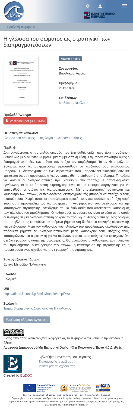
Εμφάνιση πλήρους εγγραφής (27, 320)
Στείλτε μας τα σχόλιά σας (56, 366)
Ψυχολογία (45, 138)
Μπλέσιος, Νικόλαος (73, 103)
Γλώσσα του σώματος (19, 138)
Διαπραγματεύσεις (68, 138)
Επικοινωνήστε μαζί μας (55, 361)
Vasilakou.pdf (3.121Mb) (25, 121)
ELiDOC (26, 375)
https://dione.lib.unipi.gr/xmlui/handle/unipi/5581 (37, 294)
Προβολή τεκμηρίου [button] (22, 27)
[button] (88, 6)
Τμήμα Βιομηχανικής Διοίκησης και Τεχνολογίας (37, 308)
